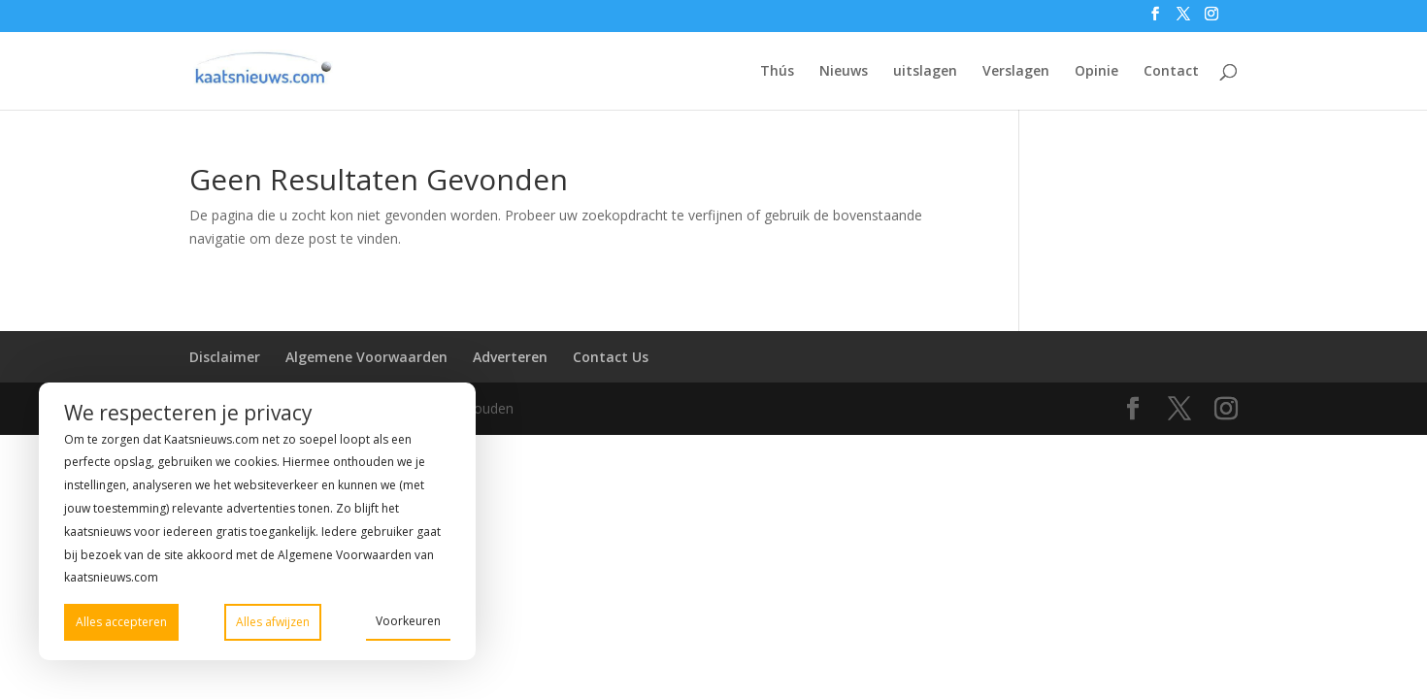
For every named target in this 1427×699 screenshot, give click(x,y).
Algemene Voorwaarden (366, 357)
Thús (777, 72)
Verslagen (1015, 72)
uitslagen (925, 72)
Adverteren (510, 357)
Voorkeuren (408, 621)
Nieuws (843, 72)
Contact (1171, 72)
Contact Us (610, 357)
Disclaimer (224, 357)
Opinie (1096, 72)
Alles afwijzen (273, 622)
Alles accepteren (121, 622)
